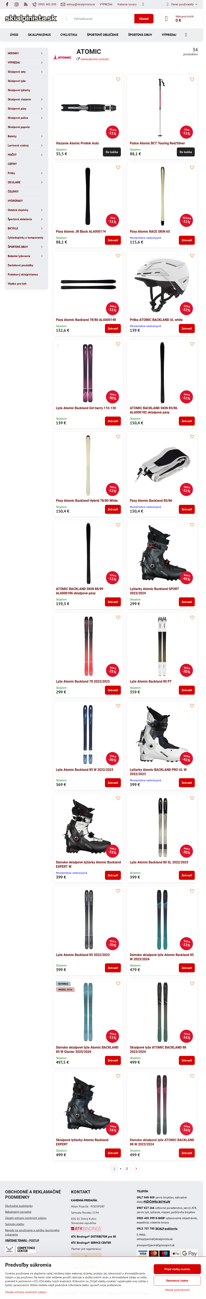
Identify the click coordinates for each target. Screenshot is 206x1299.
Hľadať (144, 19)
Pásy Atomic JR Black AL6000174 (81, 231)
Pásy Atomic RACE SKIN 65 (150, 231)
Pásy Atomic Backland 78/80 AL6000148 (86, 320)
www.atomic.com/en (95, 59)
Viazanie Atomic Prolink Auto (77, 143)
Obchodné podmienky (19, 1206)
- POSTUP (22, 1240)
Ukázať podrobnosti (177, 1290)
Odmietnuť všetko (177, 1280)
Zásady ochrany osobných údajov (26, 1218)
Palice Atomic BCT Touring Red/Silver (157, 143)
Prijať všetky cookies (177, 1269)
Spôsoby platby (14, 1224)
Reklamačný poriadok (18, 1212)
